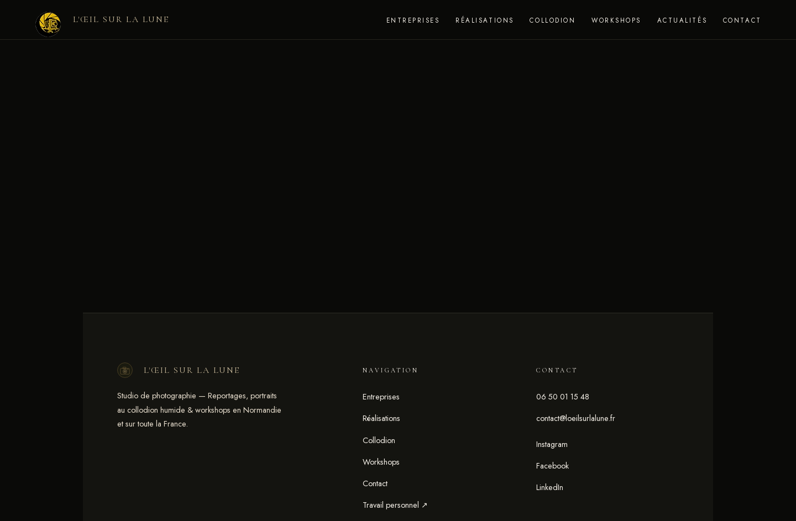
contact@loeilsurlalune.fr (575, 418)
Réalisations (484, 20)
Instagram (552, 444)
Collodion (552, 20)
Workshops (616, 20)
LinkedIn (549, 487)
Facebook (552, 465)
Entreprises (413, 20)
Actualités (682, 20)
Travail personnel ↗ (395, 505)
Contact (742, 20)
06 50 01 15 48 (562, 396)
